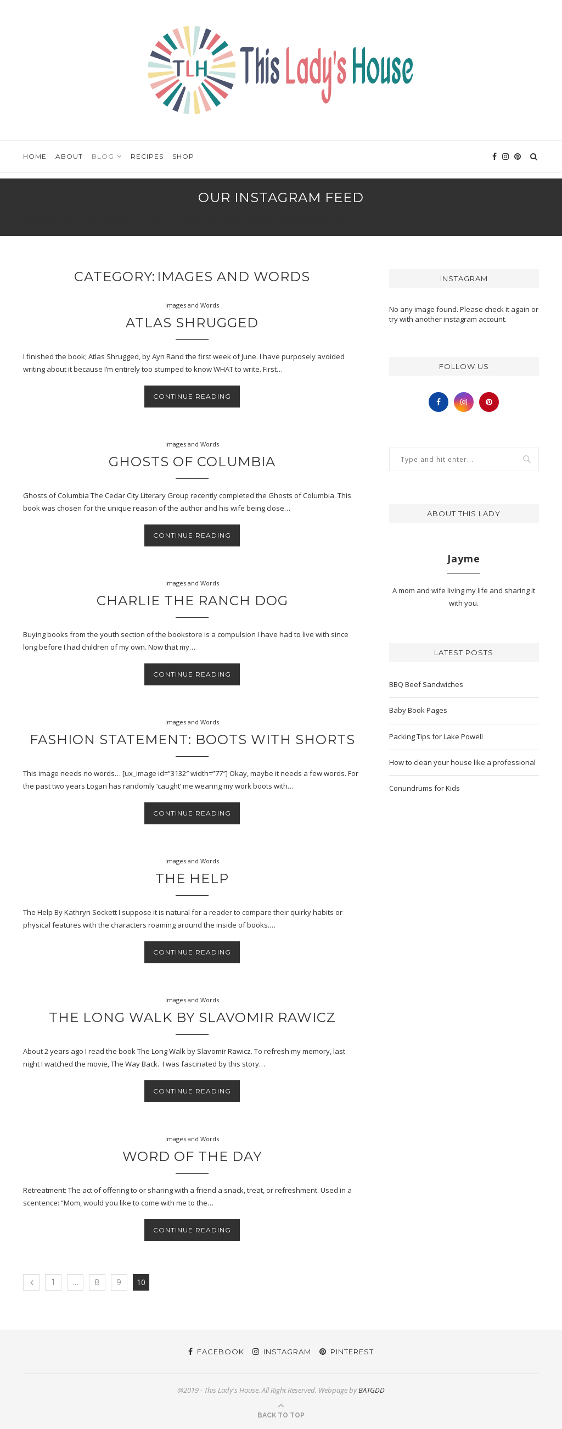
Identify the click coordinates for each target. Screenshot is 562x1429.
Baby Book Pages (418, 710)
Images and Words (192, 305)
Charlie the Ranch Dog (192, 601)
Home (35, 156)
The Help (192, 878)
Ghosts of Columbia (192, 462)
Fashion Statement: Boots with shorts (192, 739)
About (69, 156)
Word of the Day (192, 1156)
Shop (183, 156)
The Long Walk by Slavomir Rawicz (192, 1017)
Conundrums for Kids (424, 788)
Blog (103, 156)
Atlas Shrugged (192, 323)
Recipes (147, 156)
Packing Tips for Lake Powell (436, 736)
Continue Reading (192, 396)
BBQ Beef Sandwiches (426, 684)
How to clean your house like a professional (462, 762)
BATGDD (371, 1390)
